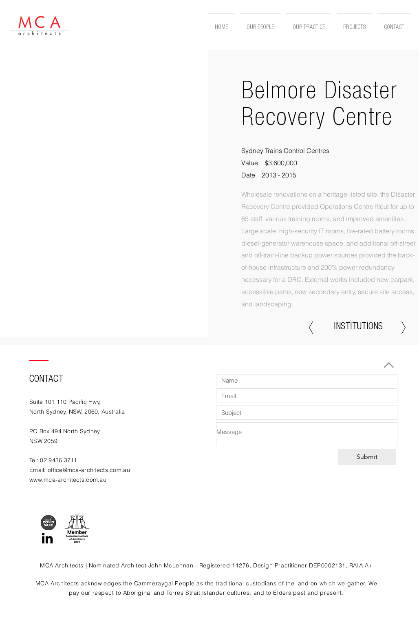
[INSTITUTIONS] (358, 327)
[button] (354, 24)
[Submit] (367, 457)
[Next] (403, 327)
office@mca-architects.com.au (89, 470)
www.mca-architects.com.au (67, 479)
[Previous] (311, 327)
